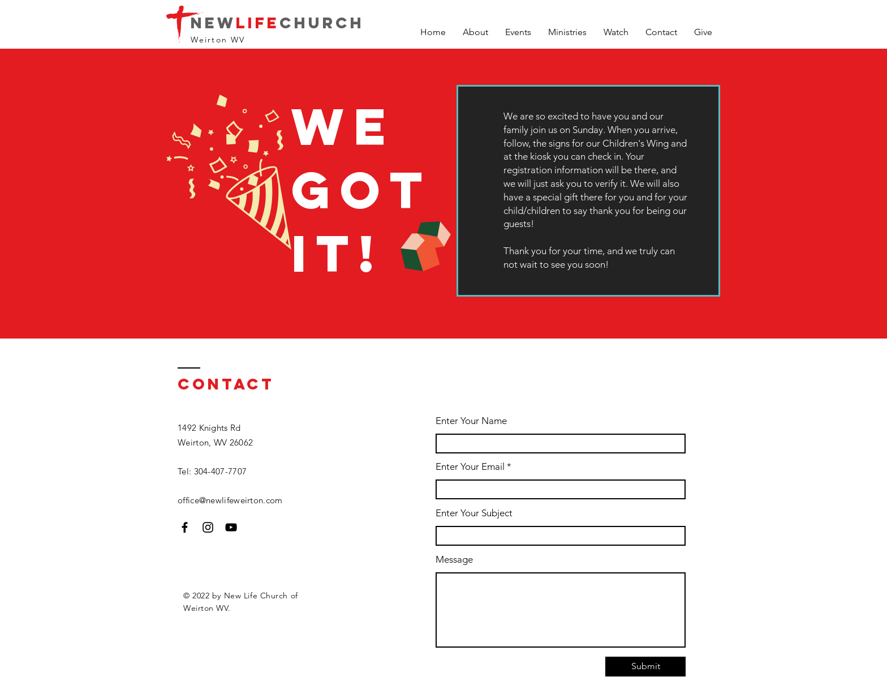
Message (454, 559)
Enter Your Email (470, 467)
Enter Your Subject (474, 513)
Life (257, 22)
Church (321, 22)
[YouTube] (231, 527)
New (213, 22)
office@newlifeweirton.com (230, 500)
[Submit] (645, 666)
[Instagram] (208, 527)
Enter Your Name (471, 421)
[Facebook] (185, 527)
